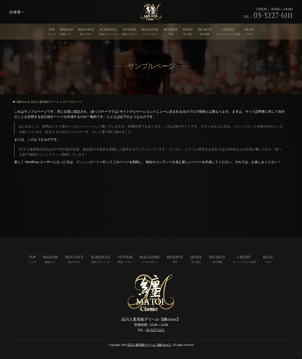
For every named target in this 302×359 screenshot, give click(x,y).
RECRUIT (205, 29)
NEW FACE (86, 29)
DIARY (188, 29)
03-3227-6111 (155, 330)
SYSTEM (129, 29)
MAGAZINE (150, 29)
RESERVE (171, 29)
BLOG (249, 29)
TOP (52, 29)
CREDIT (228, 29)
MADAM (66, 29)
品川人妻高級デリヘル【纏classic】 (149, 345)
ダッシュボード (87, 162)
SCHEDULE (108, 29)
